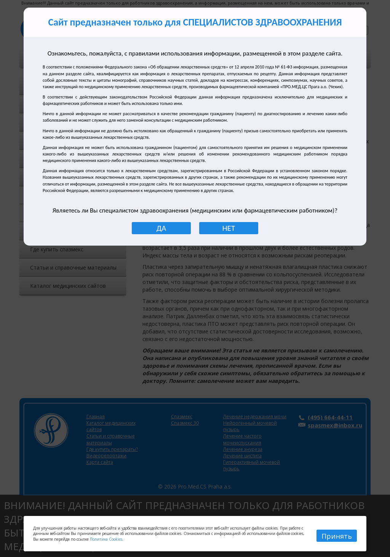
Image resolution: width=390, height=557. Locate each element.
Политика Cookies (106, 539)
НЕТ (228, 228)
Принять (336, 536)
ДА (161, 228)
